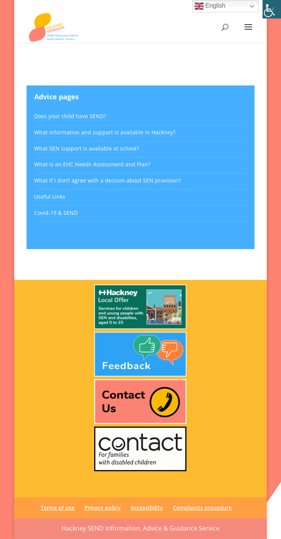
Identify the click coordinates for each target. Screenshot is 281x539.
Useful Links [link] (49, 196)
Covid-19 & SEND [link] (56, 212)
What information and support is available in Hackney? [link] (104, 132)
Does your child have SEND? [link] (70, 116)
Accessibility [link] (147, 507)
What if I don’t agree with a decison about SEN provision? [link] (107, 180)
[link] (272, 9)
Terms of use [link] (58, 507)
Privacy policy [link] (103, 507)
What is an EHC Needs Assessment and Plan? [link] (92, 164)
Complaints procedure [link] (202, 507)
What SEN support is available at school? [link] (86, 148)
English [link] (210, 6)
